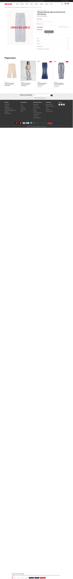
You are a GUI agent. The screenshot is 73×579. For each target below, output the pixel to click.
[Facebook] (59, 104)
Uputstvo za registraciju (37, 117)
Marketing (26, 577)
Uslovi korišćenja (35, 106)
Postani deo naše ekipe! (49, 111)
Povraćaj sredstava (36, 114)
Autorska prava (23, 107)
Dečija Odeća (13, 7)
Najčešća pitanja (35, 104)
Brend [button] (52, 43)
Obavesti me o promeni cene (63, 26)
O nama (22, 106)
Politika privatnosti (23, 109)
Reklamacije (35, 111)
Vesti (21, 104)
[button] (67, 4)
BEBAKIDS (6, 7)
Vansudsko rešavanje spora (37, 112)
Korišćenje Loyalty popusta (50, 106)
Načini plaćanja (35, 116)
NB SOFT (39, 126)
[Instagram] (61, 104)
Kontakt (22, 111)
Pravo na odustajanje (36, 107)
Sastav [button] (52, 40)
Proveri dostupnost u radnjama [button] (52, 49)
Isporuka (34, 109)
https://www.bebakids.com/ (32, 126)
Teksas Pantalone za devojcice (24, 7)
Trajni (18, 577)
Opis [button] (52, 38)
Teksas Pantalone (17, 7)
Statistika (22, 577)
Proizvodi (9, 7)
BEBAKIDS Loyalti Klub (49, 104)
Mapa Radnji (48, 109)
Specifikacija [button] (52, 46)
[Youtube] (64, 104)
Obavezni (14, 577)
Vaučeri (47, 107)
